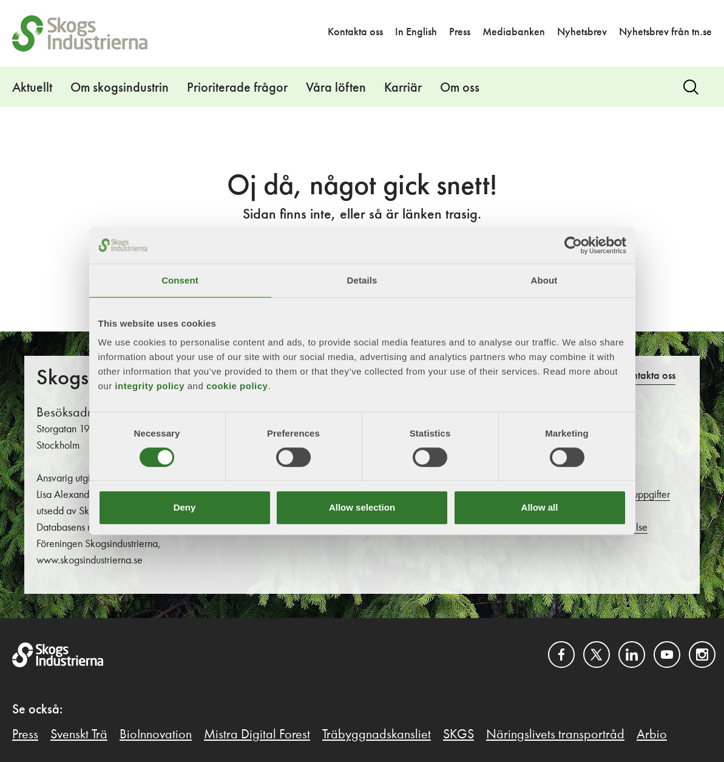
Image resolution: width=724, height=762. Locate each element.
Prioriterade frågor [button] (237, 88)
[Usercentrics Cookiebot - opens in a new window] (573, 245)
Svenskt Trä (78, 734)
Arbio (652, 734)
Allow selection (362, 507)
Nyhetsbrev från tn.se (665, 32)
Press (459, 32)
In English (416, 32)
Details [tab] (362, 280)
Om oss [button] (459, 88)
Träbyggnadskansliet (376, 734)
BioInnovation (156, 734)
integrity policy (149, 386)
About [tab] (544, 280)
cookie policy (237, 386)
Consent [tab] (179, 280)
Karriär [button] (403, 88)
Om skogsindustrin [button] (119, 88)
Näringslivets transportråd (555, 734)
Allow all (539, 507)
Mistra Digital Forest (257, 734)
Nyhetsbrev (582, 32)
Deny (185, 507)
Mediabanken (513, 32)
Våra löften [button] (336, 88)
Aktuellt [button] (32, 88)
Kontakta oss (355, 32)
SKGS (458, 734)
